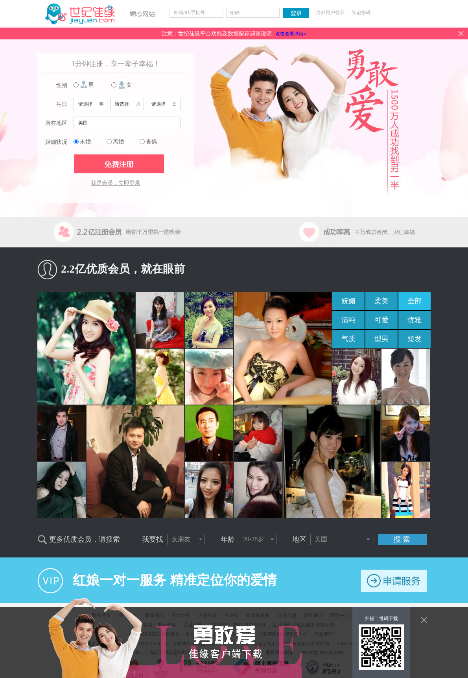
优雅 (414, 320)
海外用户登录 (330, 12)
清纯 (348, 320)
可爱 (381, 320)
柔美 (381, 301)
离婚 (118, 142)
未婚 (85, 142)
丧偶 (151, 142)
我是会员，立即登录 (115, 183)
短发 (414, 339)
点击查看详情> (290, 34)
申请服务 (394, 581)
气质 (348, 339)
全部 (414, 301)
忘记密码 (361, 12)
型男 (381, 339)
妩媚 (348, 301)
